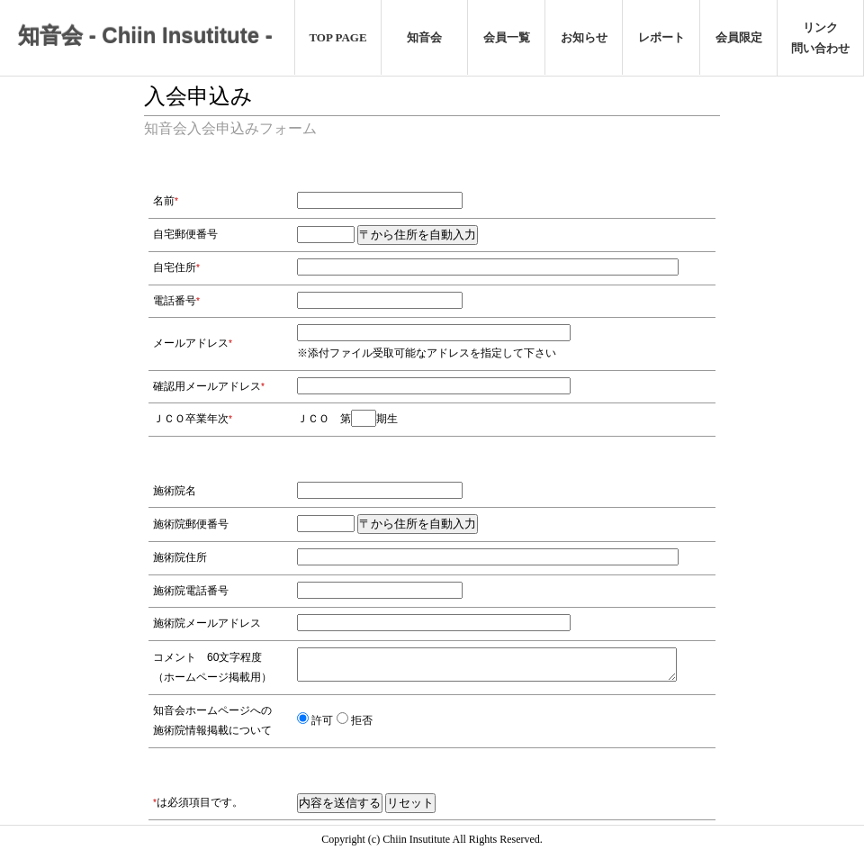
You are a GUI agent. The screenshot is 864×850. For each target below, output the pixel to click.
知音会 (424, 37)
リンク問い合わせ (820, 38)
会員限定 (739, 37)
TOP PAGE (337, 37)
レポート (661, 37)
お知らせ (584, 37)
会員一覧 (506, 37)
